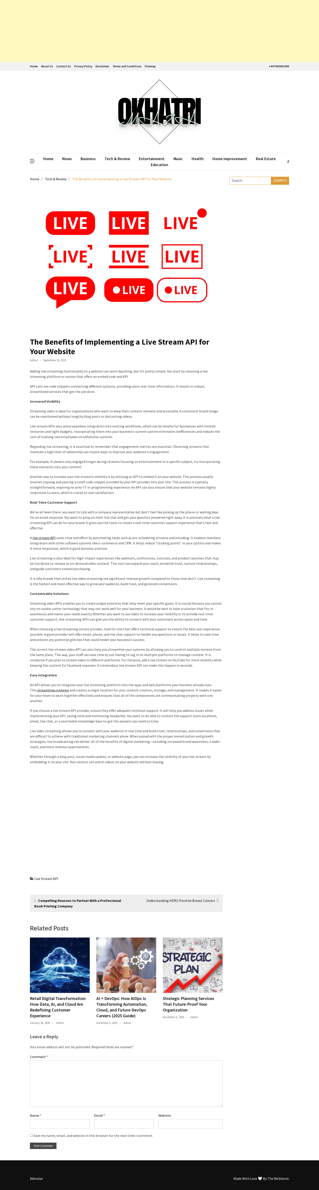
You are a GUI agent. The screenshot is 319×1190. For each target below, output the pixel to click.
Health (198, 158)
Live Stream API (46, 878)
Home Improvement (229, 158)
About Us (47, 66)
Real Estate (266, 158)
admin (34, 360)
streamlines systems (53, 690)
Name (35, 1115)
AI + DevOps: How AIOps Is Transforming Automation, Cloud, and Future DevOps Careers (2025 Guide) (121, 1007)
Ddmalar (36, 1178)
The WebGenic (278, 1178)
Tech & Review (117, 158)
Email (99, 1115)
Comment (39, 1056)
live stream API (44, 538)
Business (88, 158)
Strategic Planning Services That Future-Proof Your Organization (188, 1004)
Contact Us (63, 66)
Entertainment (152, 158)
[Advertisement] (133, 31)
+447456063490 (278, 66)
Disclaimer (102, 66)
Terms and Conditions (127, 66)
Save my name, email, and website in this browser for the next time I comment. (93, 1135)
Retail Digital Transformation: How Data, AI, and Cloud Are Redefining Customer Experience (58, 1007)
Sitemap (150, 66)
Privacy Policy (83, 66)
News (67, 158)
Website (164, 1115)
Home (34, 66)
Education (159, 164)
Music (178, 158)
